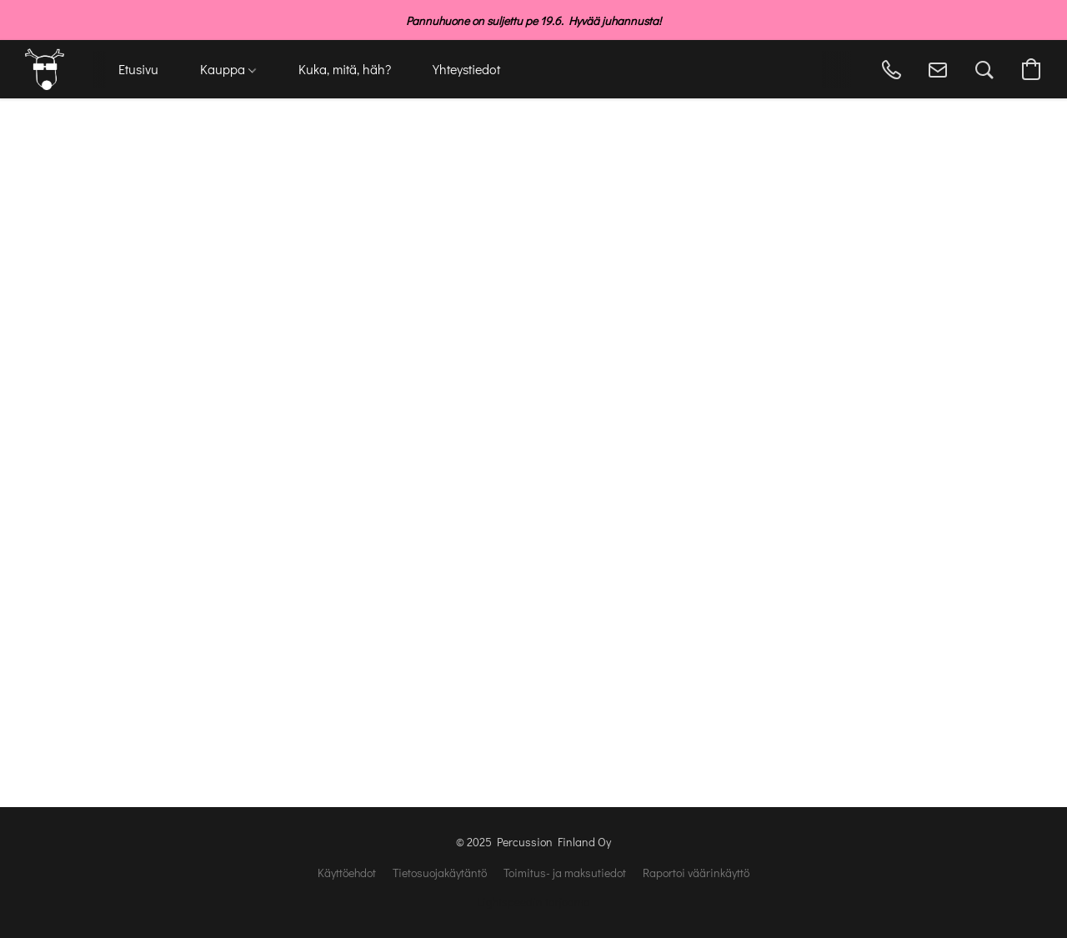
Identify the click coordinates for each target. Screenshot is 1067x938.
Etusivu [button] (138, 69)
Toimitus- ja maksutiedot (564, 872)
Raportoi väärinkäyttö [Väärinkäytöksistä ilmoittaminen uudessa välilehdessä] (696, 872)
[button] (44, 69)
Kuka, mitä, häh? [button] (344, 69)
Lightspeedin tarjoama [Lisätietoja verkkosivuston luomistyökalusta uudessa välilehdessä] (533, 902)
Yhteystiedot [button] (466, 69)
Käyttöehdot (347, 872)
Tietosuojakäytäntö (440, 872)
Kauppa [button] (228, 69)
